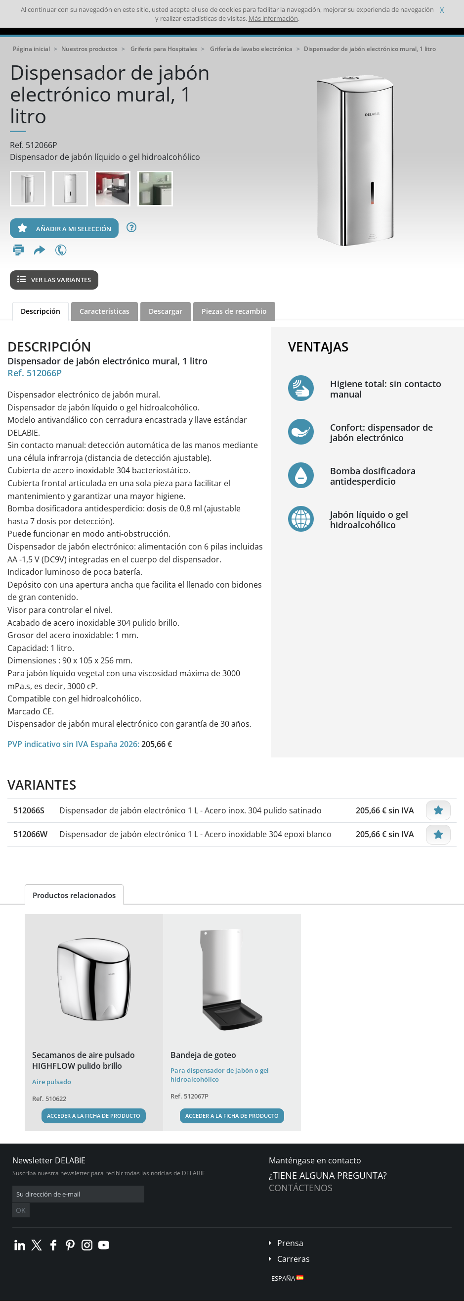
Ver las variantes (54, 279)
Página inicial (31, 49)
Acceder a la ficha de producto (93, 1115)
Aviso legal (148, 1294)
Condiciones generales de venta (84, 1294)
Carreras (293, 1244)
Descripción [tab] (40, 311)
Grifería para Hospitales (163, 49)
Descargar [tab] (165, 311)
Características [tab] (104, 311)
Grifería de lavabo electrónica (251, 49)
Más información (273, 18)
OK (169, 1194)
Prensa (290, 1228)
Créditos (182, 1294)
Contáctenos (301, 1188)
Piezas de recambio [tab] (234, 311)
